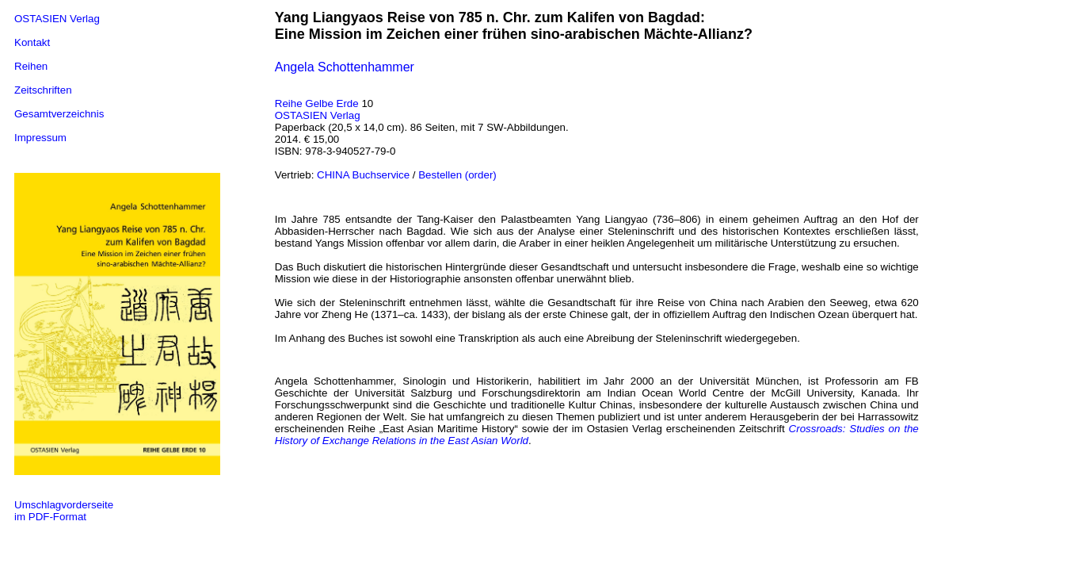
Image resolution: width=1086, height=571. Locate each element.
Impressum (40, 138)
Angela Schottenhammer (344, 67)
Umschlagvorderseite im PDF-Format (63, 511)
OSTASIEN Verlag (57, 19)
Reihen (31, 66)
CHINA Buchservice (363, 175)
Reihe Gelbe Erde (317, 103)
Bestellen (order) (457, 175)
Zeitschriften (43, 90)
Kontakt (32, 42)
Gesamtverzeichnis (59, 114)
